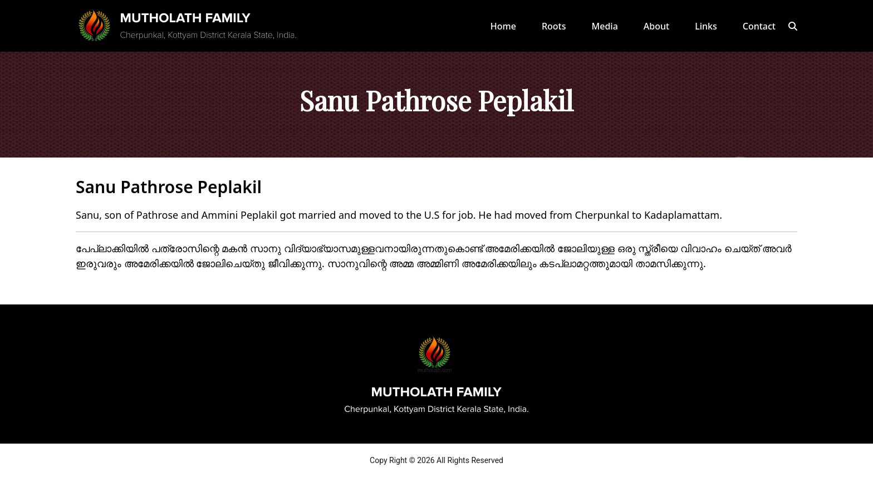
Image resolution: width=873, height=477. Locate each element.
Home (503, 26)
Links (706, 26)
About (656, 26)
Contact (759, 26)
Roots (554, 26)
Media (605, 26)
